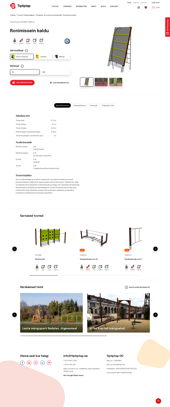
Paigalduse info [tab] (108, 105)
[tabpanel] (85, 156)
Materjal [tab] (93, 105)
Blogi (103, 6)
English (136, 2)
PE (13, 72)
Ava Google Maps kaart (73, 375)
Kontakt (114, 6)
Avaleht (13, 15)
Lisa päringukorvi (22, 82)
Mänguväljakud (29, 15)
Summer (41, 56)
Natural (59, 56)
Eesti (129, 2)
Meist (93, 6)
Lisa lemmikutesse (59, 82)
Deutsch (144, 2)
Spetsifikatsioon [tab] (62, 105)
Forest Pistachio (19, 56)
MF (43, 72)
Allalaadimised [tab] (79, 105)
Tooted (55, 6)
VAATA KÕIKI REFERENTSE (137, 287)
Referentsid (81, 6)
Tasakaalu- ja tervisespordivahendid (49, 15)
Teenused (67, 6)
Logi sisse (155, 2)
